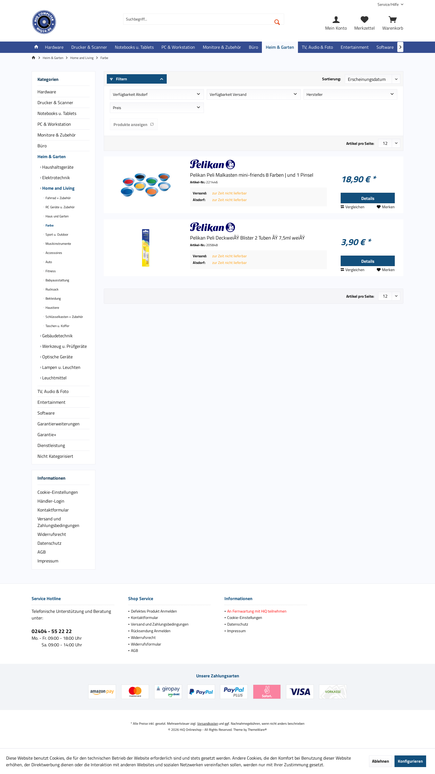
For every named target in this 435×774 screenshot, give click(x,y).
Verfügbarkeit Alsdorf (130, 94)
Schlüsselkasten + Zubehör (64, 316)
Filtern (118, 79)
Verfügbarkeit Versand (228, 94)
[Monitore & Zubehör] (222, 47)
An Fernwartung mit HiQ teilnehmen (257, 611)
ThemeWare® (257, 729)
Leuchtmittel (54, 377)
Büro (42, 145)
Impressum (47, 560)
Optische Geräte (57, 356)
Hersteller (315, 94)
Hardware (46, 91)
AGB (41, 552)
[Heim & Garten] (280, 47)
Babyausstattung (57, 280)
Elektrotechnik (55, 177)
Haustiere (52, 307)
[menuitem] (388, 4)
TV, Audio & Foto (53, 391)
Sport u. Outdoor (56, 234)
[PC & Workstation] (178, 47)
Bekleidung (53, 298)
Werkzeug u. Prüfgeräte (64, 346)
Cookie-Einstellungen (57, 492)
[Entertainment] (355, 47)
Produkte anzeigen (133, 124)
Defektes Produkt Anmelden (154, 611)
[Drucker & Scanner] (89, 47)
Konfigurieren (410, 761)
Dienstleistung (51, 445)
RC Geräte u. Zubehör (60, 207)
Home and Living (58, 188)
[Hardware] (54, 47)
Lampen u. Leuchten (60, 367)
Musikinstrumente (58, 243)
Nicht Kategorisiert (55, 456)
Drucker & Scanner (55, 102)
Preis (117, 107)
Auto (48, 261)
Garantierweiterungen (58, 423)
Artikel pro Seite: (360, 143)
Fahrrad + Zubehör (58, 197)
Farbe (49, 225)
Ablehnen (380, 761)
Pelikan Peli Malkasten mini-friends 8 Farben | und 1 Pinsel (251, 175)
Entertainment (51, 402)
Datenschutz (49, 543)
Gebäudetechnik (57, 335)
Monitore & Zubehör (56, 135)
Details (368, 198)
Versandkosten (207, 723)
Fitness (50, 271)
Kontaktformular (53, 509)
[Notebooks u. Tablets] (134, 47)
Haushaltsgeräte (57, 167)
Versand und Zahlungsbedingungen (58, 522)
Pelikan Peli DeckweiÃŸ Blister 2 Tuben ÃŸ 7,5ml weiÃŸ (247, 238)
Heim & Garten (51, 156)
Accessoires (53, 252)
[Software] (385, 47)
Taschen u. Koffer (57, 325)
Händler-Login (50, 501)
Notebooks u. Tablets (56, 113)
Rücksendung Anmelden (151, 631)
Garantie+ (46, 434)
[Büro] (253, 47)
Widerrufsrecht (51, 534)
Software (46, 413)
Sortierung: (331, 79)
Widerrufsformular (146, 644)
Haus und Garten (57, 216)
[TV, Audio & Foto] (317, 47)
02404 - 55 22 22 (52, 631)
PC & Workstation (54, 124)
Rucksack (52, 289)
